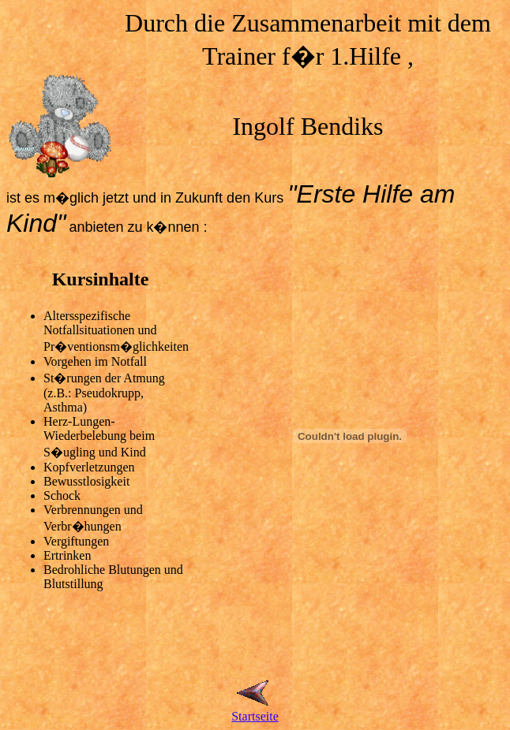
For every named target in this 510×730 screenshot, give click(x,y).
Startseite (255, 716)
